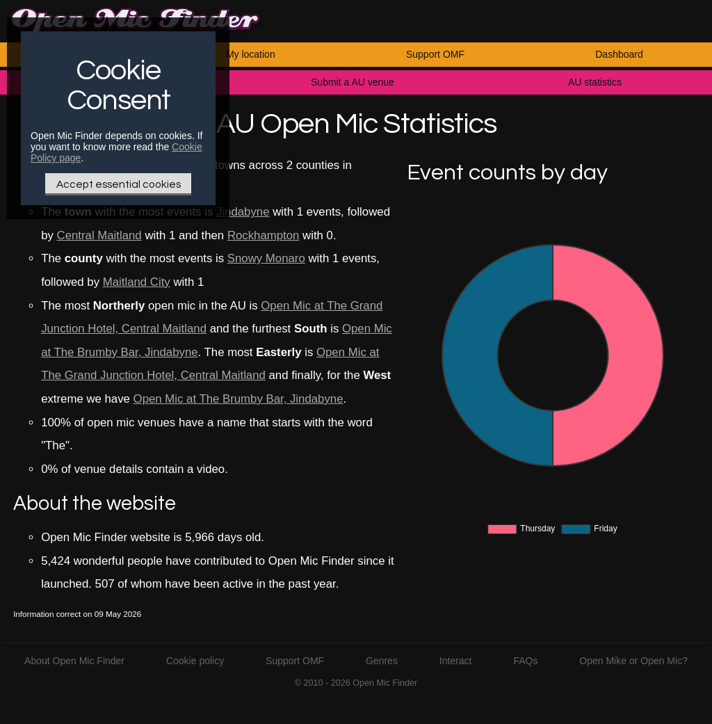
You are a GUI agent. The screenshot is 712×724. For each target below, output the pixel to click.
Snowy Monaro (266, 258)
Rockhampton (263, 235)
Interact (455, 660)
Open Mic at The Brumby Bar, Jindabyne (238, 398)
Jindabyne (243, 211)
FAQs (525, 660)
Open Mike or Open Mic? (633, 660)
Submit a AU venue (352, 82)
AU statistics (595, 82)
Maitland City (136, 282)
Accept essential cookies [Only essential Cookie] (118, 184)
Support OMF (435, 54)
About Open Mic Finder (74, 660)
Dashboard (619, 54)
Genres (382, 660)
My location (250, 54)
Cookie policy (195, 660)
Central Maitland (99, 235)
